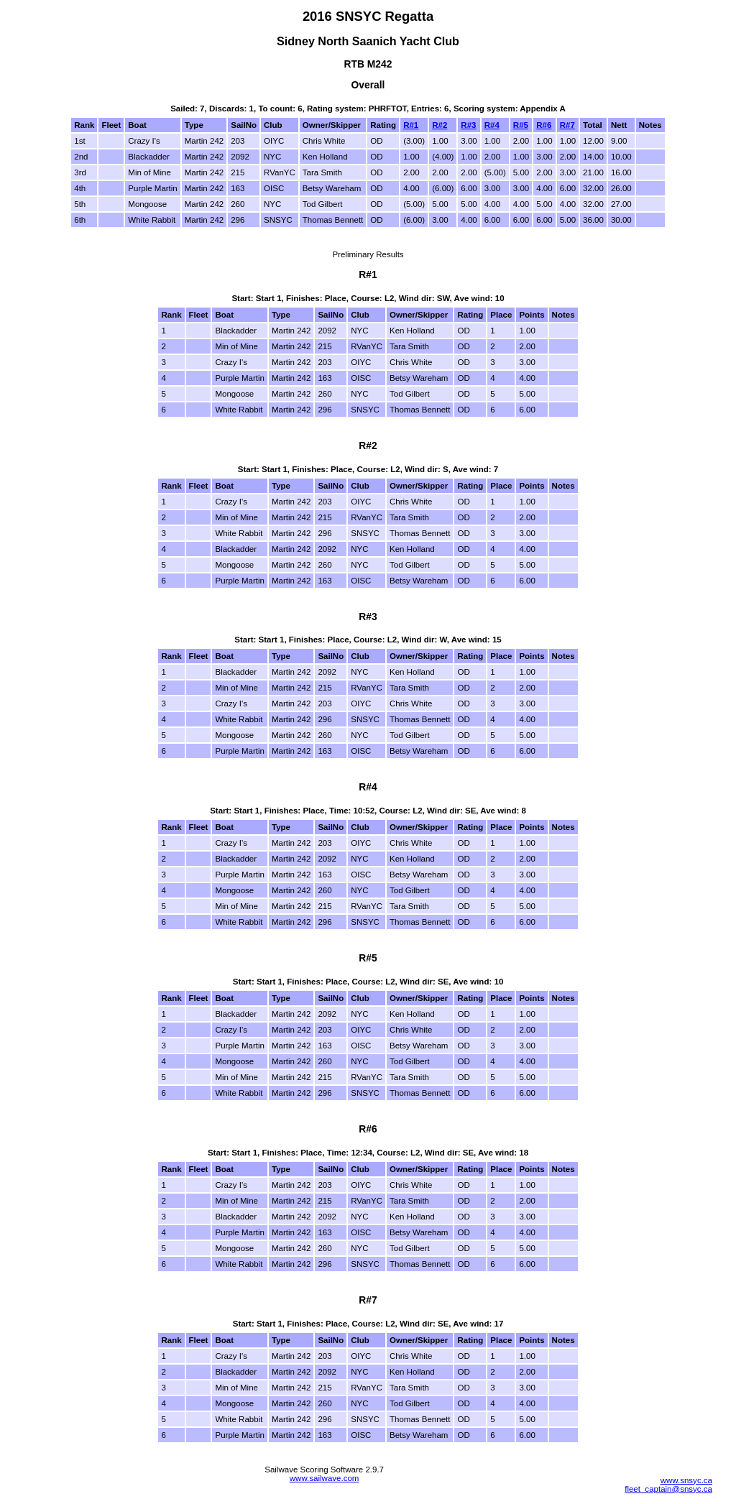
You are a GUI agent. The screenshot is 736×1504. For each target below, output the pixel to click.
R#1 (410, 125)
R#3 (468, 125)
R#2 (439, 125)
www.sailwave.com (324, 1478)
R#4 (492, 125)
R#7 (567, 125)
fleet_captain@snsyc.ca (668, 1489)
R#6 (543, 125)
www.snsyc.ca (686, 1480)
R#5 (520, 125)
